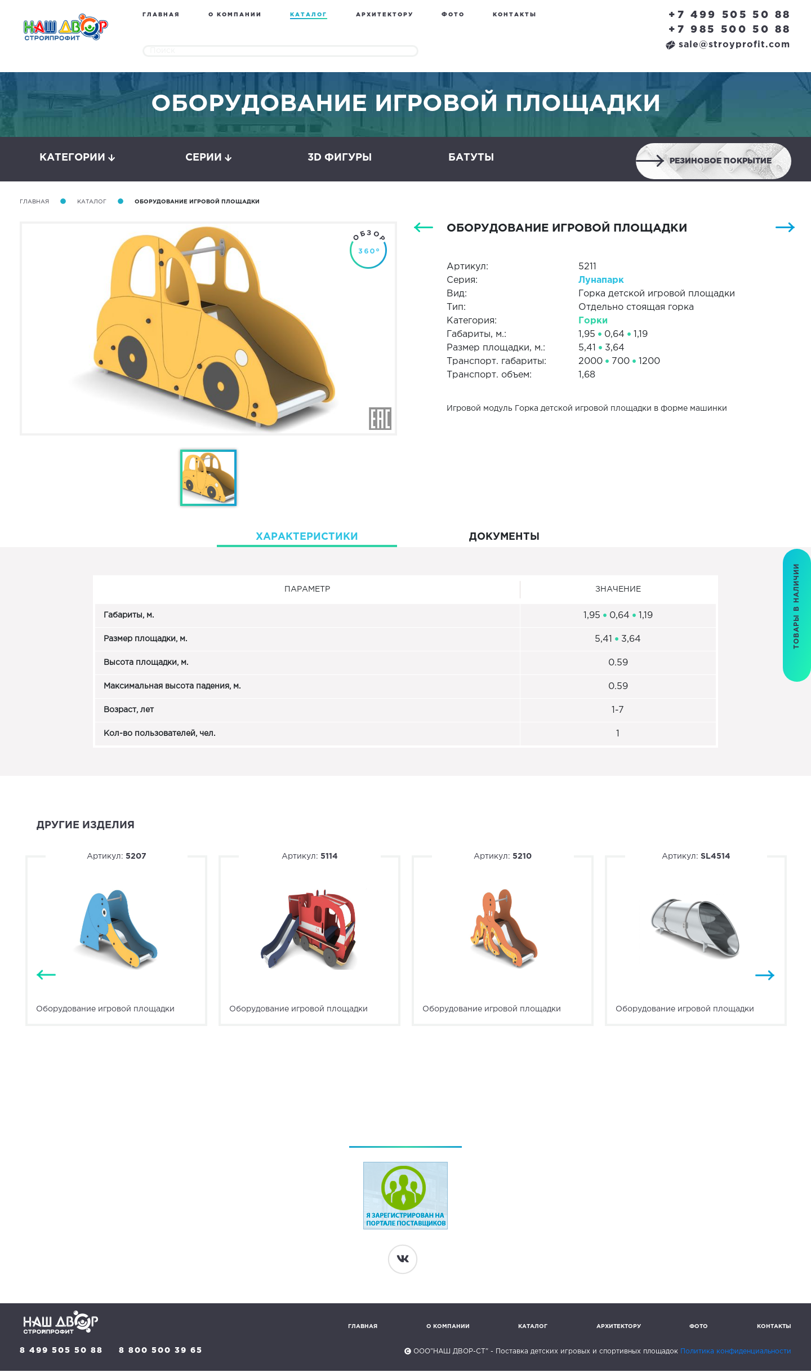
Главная (161, 14)
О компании (235, 14)
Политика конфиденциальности (735, 1352)
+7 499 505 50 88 (730, 15)
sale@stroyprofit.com (728, 45)
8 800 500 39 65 (161, 1351)
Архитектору (384, 14)
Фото (453, 14)
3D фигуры (340, 158)
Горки (593, 322)
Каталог (308, 14)
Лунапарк (601, 281)
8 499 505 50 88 (61, 1351)
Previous (46, 976)
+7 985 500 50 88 (730, 29)
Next (764, 976)
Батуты (471, 158)
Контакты (515, 14)
